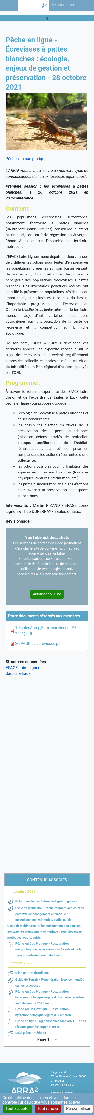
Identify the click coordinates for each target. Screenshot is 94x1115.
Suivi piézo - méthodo (30, 1033)
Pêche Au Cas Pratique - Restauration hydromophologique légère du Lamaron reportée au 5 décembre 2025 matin (49, 997)
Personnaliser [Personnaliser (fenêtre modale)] (78, 1108)
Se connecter (62, 4)
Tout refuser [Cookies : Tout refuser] (47, 1108)
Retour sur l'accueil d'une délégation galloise (46, 901)
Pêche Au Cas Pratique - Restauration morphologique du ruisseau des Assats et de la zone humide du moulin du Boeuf (48, 949)
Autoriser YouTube (47, 594)
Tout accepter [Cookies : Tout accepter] (17, 1108)
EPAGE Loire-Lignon (23, 667)
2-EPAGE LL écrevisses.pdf (38, 643)
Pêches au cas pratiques (27, 158)
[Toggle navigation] (47, 18)
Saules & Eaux (18, 673)
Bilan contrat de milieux (32, 973)
